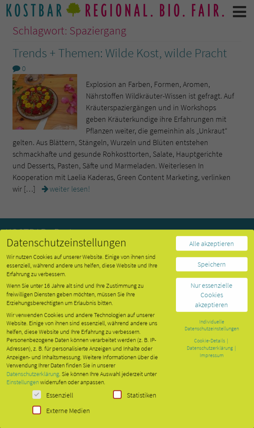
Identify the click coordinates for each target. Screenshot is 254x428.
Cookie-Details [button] (210, 344)
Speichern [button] (212, 268)
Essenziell (52, 398)
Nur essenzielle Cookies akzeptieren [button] (211, 298)
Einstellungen (22, 386)
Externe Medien (61, 413)
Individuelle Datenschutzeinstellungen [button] (212, 328)
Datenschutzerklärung (32, 377)
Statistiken (135, 398)
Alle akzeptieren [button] (211, 246)
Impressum (212, 358)
